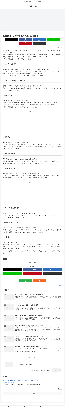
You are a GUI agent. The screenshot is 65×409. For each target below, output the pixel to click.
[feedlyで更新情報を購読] (31, 277)
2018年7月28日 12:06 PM (8, 380)
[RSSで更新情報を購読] (34, 277)
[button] (57, 39)
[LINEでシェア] (37, 39)
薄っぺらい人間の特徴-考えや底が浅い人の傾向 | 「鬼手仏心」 (19, 378)
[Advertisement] (32, 20)
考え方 (5, 255)
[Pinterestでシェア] (47, 39)
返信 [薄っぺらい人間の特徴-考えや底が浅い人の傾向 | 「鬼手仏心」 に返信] (59, 386)
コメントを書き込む (32, 391)
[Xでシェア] (7, 39)
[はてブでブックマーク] (27, 39)
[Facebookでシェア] (17, 39)
